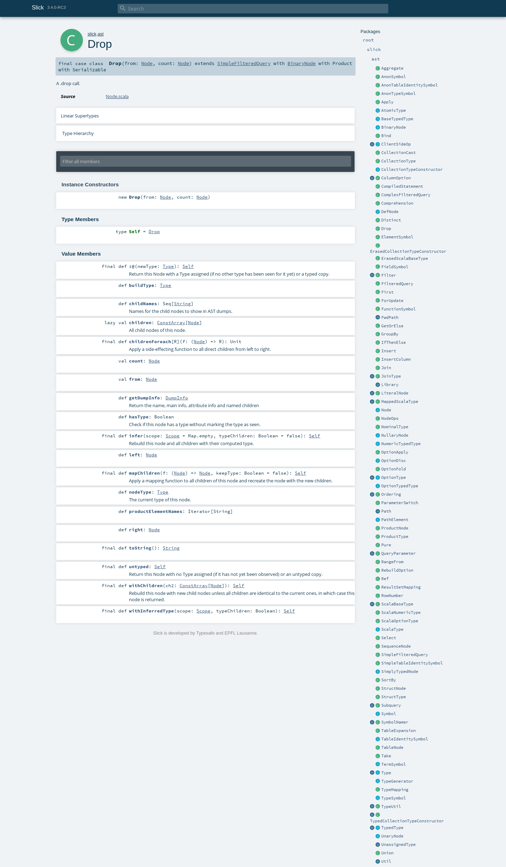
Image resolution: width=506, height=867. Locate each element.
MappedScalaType (399, 401)
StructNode (393, 688)
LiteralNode (394, 393)
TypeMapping (394, 789)
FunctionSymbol (398, 309)
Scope (173, 435)
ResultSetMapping (401, 587)
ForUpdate (392, 300)
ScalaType (392, 629)
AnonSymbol (393, 76)
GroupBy (389, 334)
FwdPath (389, 317)
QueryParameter (398, 553)
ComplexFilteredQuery (405, 194)
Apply (387, 101)
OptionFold (393, 469)
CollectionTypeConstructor (412, 169)
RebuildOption (397, 570)
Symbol (388, 713)
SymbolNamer (394, 722)
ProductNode (394, 528)
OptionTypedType (399, 485)
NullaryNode (394, 435)
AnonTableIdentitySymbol (409, 85)
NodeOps (389, 418)
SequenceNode (396, 646)
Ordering (391, 494)
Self (188, 266)
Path (386, 511)
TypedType (392, 827)
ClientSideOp (396, 144)
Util (386, 861)
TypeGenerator (397, 781)
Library (389, 384)
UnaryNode (392, 836)
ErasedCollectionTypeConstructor (408, 251)
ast (101, 34)
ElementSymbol (397, 237)
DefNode (389, 211)
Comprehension (397, 203)
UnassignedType (398, 844)
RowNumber (392, 595)
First (387, 292)
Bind (386, 135)
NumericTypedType (401, 443)
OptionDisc (393, 460)
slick (91, 34)
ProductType (394, 536)
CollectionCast (398, 152)
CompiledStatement (402, 186)
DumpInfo (177, 397)
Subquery (391, 705)
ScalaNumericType (401, 612)
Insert (388, 350)
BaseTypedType (397, 118)
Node (386, 409)
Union (387, 852)
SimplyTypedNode (399, 671)
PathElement (394, 519)
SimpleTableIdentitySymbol (412, 663)
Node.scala (117, 96)
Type (386, 772)
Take (386, 755)
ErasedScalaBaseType (404, 258)
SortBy (388, 679)
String (182, 303)
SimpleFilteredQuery (404, 654)
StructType (393, 696)
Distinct (391, 220)
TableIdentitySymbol (404, 739)
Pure (386, 544)
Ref (385, 578)
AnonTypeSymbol (398, 93)
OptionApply (394, 452)
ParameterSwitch (399, 502)
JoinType (391, 376)
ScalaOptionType (399, 620)
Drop (386, 228)
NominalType (394, 426)
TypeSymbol (393, 798)
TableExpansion (398, 730)
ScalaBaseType (397, 604)
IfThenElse (393, 342)
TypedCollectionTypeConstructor (407, 820)
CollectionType (398, 161)
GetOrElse (392, 325)
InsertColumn (396, 359)
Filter (388, 275)
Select (388, 637)
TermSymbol (393, 764)
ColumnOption (396, 177)
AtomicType (393, 110)
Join (386, 367)
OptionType (393, 477)
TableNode (392, 747)
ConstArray (171, 322)
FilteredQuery (397, 283)
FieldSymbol (394, 266)
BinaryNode (393, 127)
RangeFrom (392, 561)
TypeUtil (391, 806)
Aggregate (392, 68)
